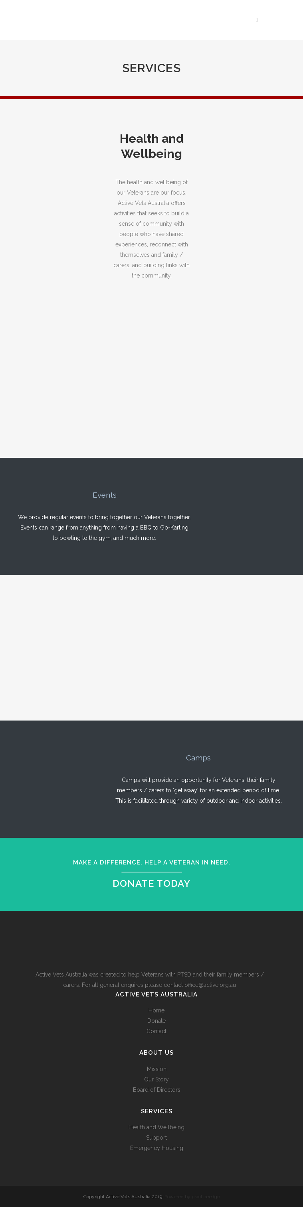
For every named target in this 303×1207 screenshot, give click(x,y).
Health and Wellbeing (156, 1127)
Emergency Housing (156, 1148)
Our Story (156, 1079)
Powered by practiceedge (192, 1196)
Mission (156, 1069)
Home (156, 1010)
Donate (156, 1021)
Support (156, 1137)
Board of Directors (156, 1090)
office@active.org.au (210, 985)
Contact (156, 1031)
